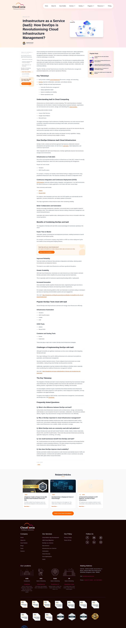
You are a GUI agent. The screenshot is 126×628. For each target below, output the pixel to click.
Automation (45, 551)
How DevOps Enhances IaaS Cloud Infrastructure (26, 61)
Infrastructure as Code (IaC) (27, 64)
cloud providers (73, 106)
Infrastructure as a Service (49, 548)
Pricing (109, 6)
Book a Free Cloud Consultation (63, 513)
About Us (53, 6)
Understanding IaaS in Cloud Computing (26, 58)
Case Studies (62, 6)
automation (66, 146)
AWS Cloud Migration (48, 540)
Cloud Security (46, 553)
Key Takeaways (24, 54)
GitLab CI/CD (42, 193)
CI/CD (43, 559)
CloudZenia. (51, 397)
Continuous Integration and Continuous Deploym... (27, 67)
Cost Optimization (47, 556)
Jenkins (40, 190)
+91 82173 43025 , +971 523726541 (93, 580)
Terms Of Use (67, 540)
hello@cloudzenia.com (88, 576)
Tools (21, 548)
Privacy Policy (68, 537)
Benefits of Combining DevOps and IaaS (26, 74)
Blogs (22, 545)
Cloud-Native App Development (50, 537)
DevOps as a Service (47, 543)
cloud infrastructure (55, 79)
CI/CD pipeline (40, 182)
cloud (39, 464)
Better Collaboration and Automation (26, 70)
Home (46, 6)
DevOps (41, 82)
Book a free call (26, 83)
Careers (22, 551)
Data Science (45, 545)
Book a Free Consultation (46, 252)
